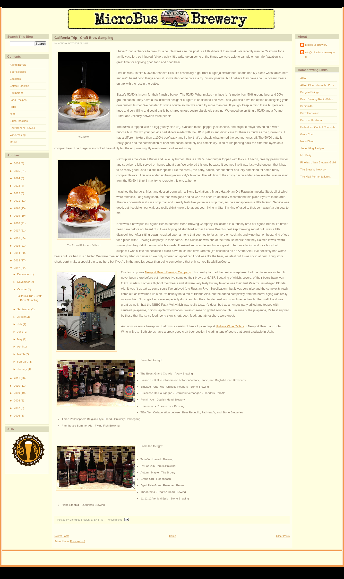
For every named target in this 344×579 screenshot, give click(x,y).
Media (13, 142)
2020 (17, 208)
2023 (17, 185)
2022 (17, 193)
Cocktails (15, 78)
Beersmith (306, 106)
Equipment (16, 92)
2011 (17, 378)
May (20, 339)
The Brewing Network (313, 169)
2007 (17, 408)
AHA (303, 78)
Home (172, 535)
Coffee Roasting (19, 85)
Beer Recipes (18, 71)
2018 (17, 223)
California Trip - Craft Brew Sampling (83, 38)
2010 (17, 385)
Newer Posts (61, 535)
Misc (12, 113)
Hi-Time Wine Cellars (230, 326)
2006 (17, 415)
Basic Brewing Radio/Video (316, 99)
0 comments (115, 519)
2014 (17, 252)
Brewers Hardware (311, 120)
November (24, 281)
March (21, 354)
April (20, 346)
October (22, 289)
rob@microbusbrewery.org (320, 54)
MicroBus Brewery (316, 44)
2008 (17, 400)
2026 (17, 163)
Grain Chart (307, 134)
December (24, 274)
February (23, 361)
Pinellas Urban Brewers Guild (318, 162)
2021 (17, 200)
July (20, 324)
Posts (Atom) (77, 541)
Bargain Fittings (309, 92)
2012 (17, 268)
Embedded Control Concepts (317, 127)
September (24, 309)
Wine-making (18, 135)
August (21, 316)
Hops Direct (307, 141)
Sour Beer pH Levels (22, 127)
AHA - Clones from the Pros (317, 85)
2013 (17, 260)
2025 (17, 170)
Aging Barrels (18, 64)
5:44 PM (98, 519)
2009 (17, 393)
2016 (17, 238)
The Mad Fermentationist (315, 176)
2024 (17, 178)
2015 (17, 245)
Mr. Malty (305, 155)
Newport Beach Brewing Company (167, 272)
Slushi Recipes (19, 120)
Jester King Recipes (312, 148)
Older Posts (283, 535)
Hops (13, 106)
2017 (17, 230)
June (20, 331)
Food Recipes (18, 99)
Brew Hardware (309, 113)
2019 (17, 215)
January (22, 369)
